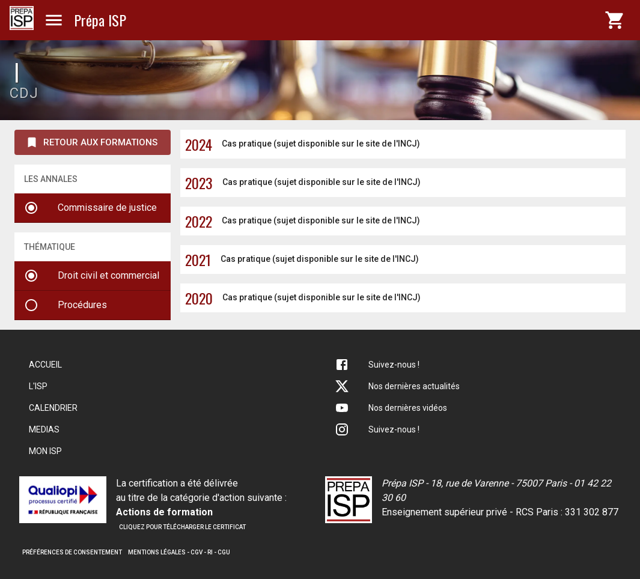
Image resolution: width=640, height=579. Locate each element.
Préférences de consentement (72, 552)
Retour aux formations (91, 142)
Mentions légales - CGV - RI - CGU (179, 552)
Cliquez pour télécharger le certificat (182, 527)
